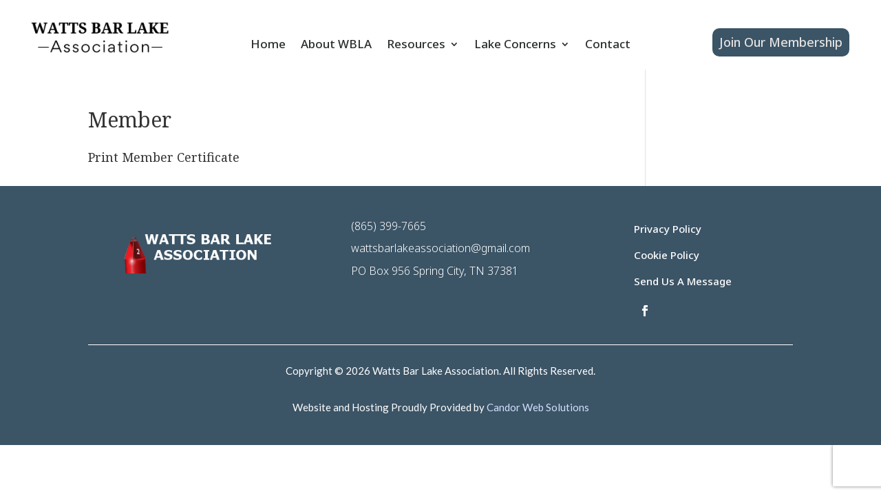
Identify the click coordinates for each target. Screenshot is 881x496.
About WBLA (336, 45)
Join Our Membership (780, 42)
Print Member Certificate (164, 157)
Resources (416, 45)
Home (268, 45)
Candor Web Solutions (538, 407)
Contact (607, 45)
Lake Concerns (515, 45)
